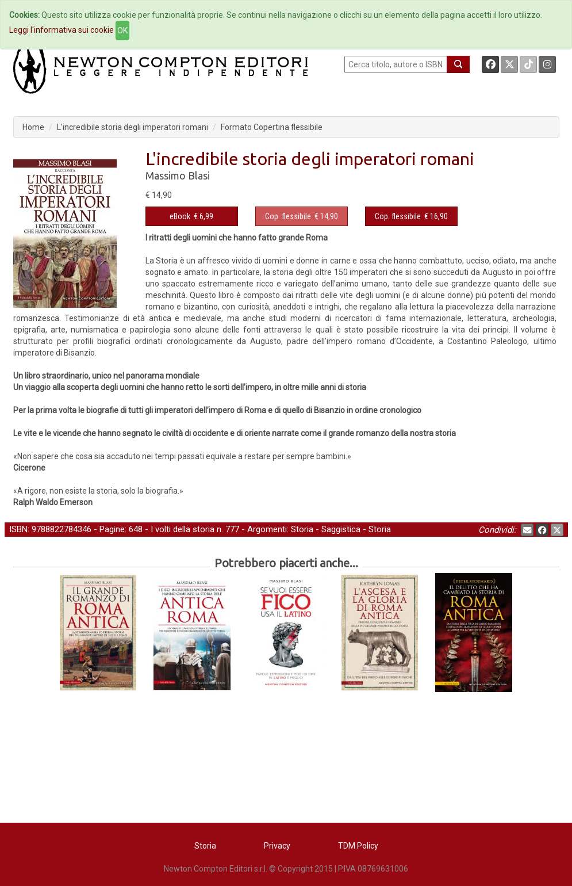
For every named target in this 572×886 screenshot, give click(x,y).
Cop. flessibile (288, 216)
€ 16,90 (411, 216)
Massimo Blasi (177, 175)
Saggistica (340, 529)
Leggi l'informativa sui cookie (61, 30)
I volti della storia (182, 529)
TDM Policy (358, 845)
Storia (302, 529)
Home (33, 127)
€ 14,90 (301, 216)
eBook (180, 216)
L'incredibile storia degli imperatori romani (132, 127)
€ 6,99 (191, 216)
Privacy (277, 845)
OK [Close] (122, 30)
